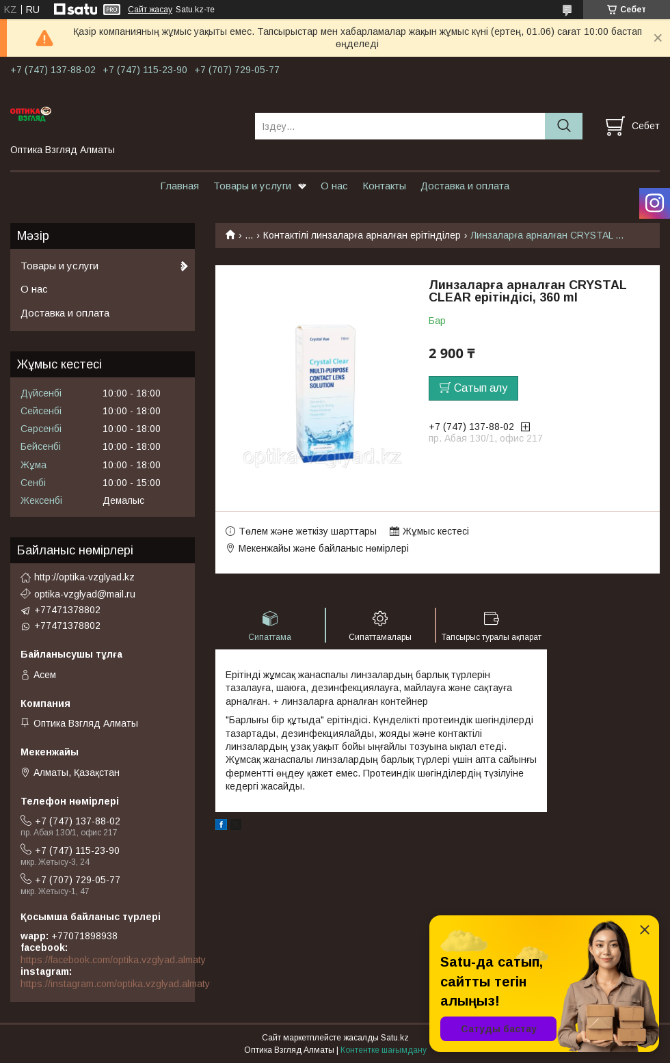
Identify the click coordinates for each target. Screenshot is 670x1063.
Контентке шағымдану (383, 1050)
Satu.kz (395, 1037)
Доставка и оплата (464, 185)
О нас (334, 185)
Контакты (384, 185)
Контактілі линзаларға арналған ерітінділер (362, 235)
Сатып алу (480, 388)
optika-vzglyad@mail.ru (84, 594)
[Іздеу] (563, 126)
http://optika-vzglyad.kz (84, 576)
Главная (179, 185)
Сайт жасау (150, 9)
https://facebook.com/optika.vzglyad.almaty (113, 959)
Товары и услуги (252, 185)
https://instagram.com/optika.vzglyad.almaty (115, 983)
